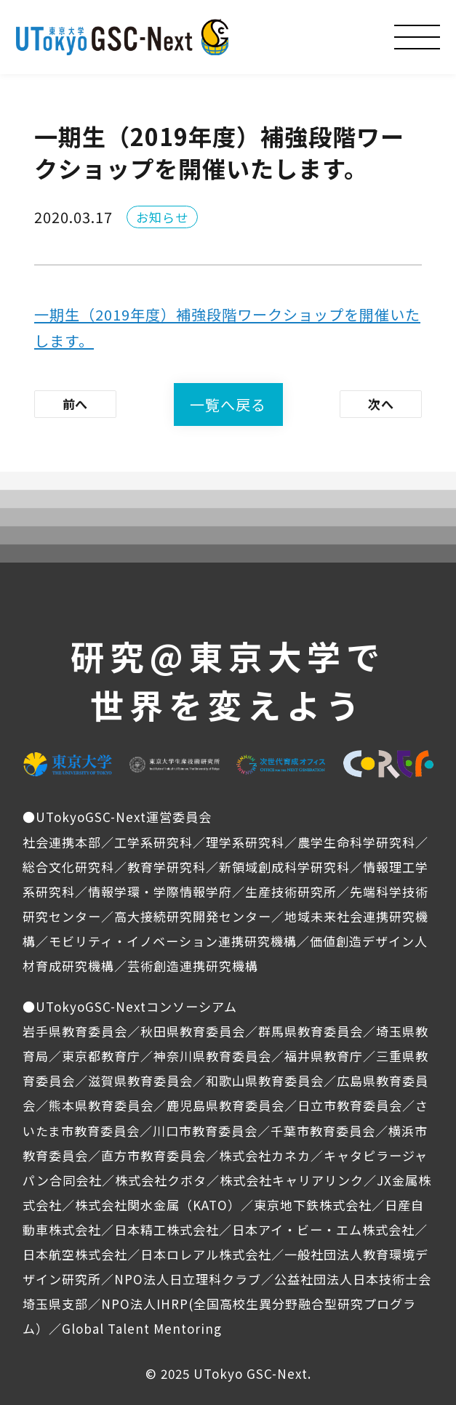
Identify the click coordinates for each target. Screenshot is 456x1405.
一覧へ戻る (228, 404)
